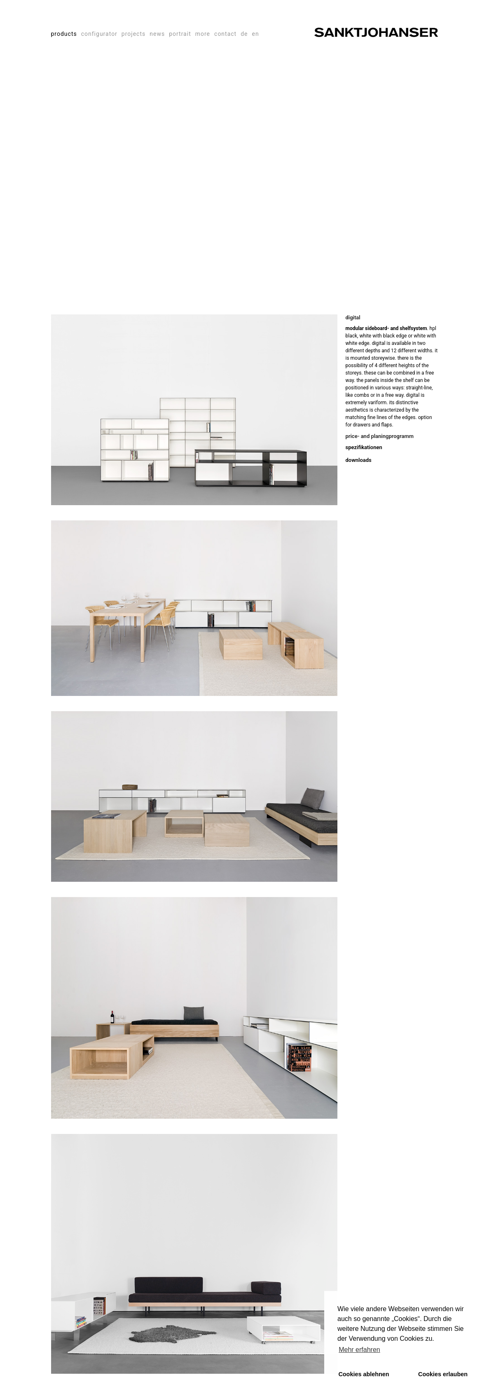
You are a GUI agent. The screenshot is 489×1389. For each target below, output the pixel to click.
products (64, 33)
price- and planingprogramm (380, 436)
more (202, 33)
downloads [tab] (359, 460)
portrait (180, 33)
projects (133, 33)
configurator (99, 33)
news (157, 33)
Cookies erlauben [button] (443, 1374)
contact (225, 33)
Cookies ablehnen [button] (363, 1374)
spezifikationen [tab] (364, 447)
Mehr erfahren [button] (359, 1349)
